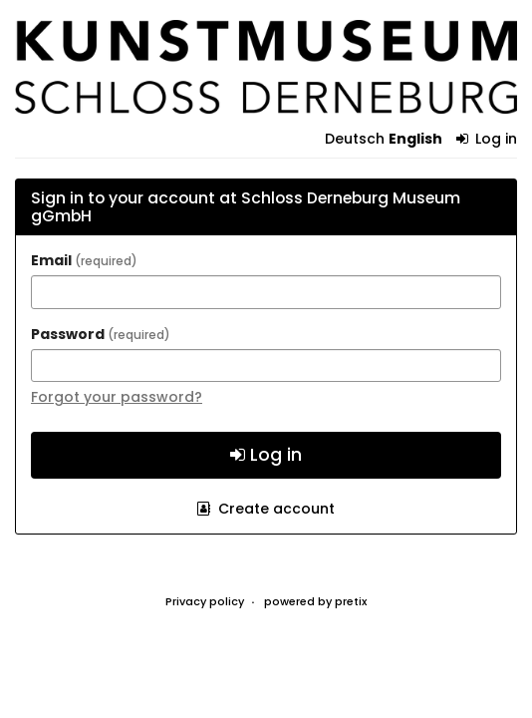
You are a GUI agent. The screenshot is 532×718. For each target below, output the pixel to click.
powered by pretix (315, 601)
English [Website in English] (415, 139)
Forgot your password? (116, 397)
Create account (266, 509)
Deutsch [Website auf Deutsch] (355, 139)
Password (100, 334)
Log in (487, 139)
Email (84, 260)
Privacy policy (204, 601)
